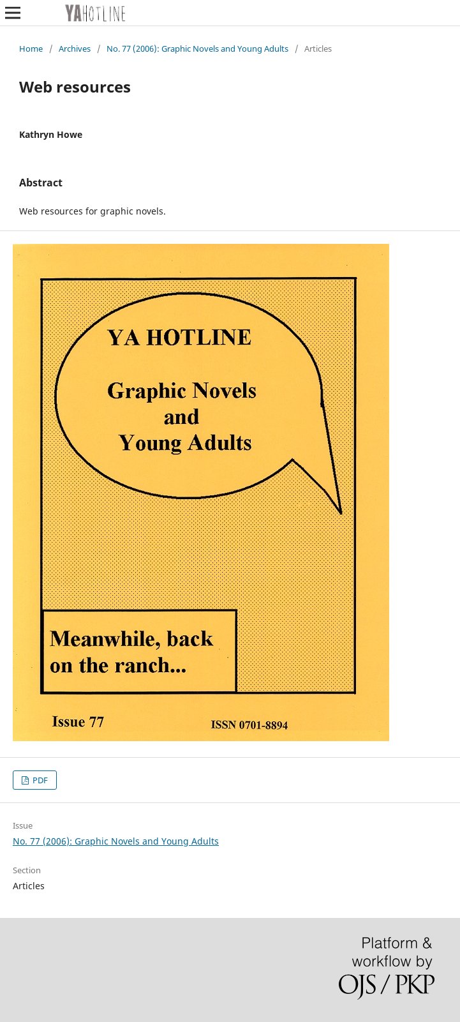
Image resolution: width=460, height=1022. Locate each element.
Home (31, 48)
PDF (39, 780)
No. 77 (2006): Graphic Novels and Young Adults (197, 48)
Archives (75, 48)
